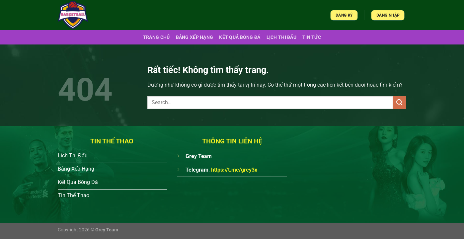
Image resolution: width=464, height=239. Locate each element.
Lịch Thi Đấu (281, 37)
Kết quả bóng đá (239, 37)
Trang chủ (156, 37)
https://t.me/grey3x (234, 170)
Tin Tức (311, 37)
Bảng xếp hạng (194, 37)
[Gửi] (399, 102)
